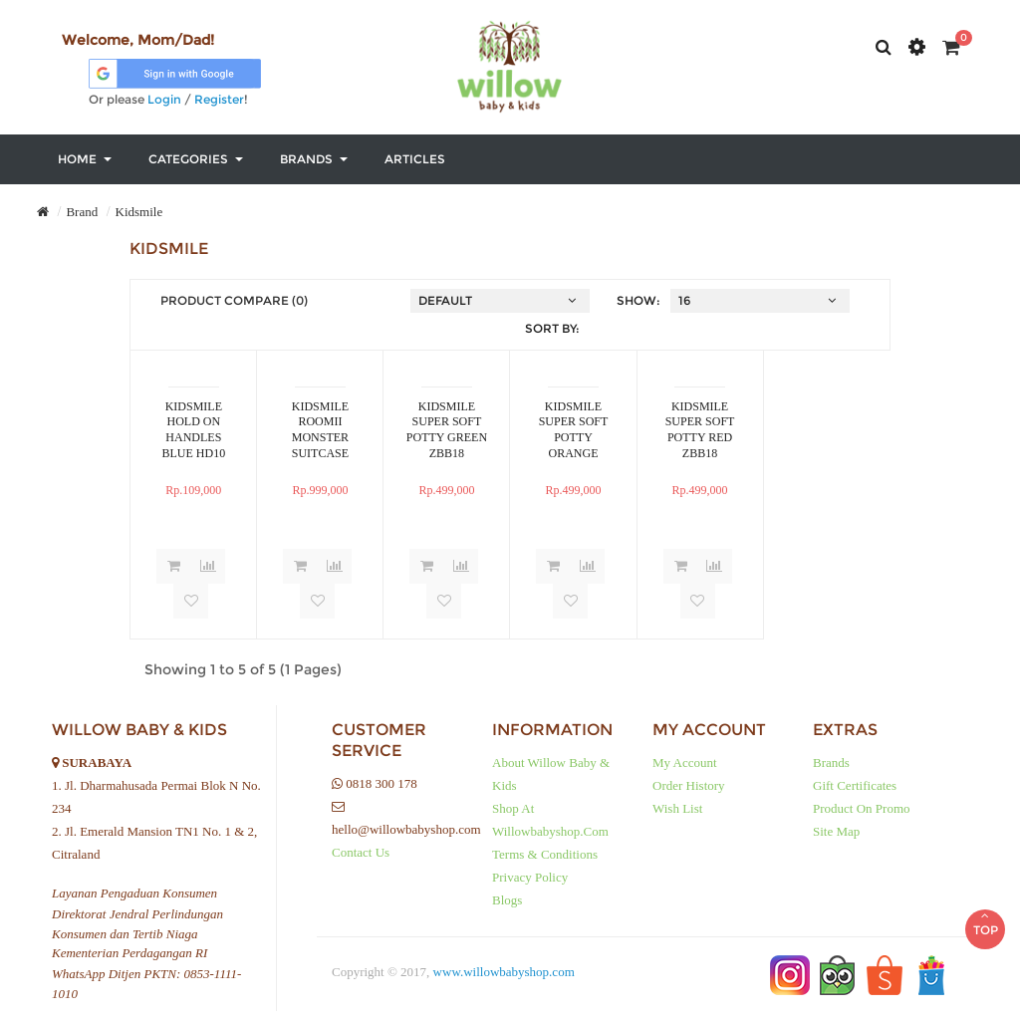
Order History (688, 785)
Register (219, 99)
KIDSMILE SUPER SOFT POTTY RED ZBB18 (700, 429)
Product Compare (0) (234, 300)
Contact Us (360, 852)
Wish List (677, 808)
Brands (831, 762)
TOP (985, 912)
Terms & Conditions (545, 854)
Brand (82, 211)
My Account (684, 762)
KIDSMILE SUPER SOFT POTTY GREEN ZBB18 (446, 429)
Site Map (836, 831)
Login (164, 99)
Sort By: (552, 328)
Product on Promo (861, 808)
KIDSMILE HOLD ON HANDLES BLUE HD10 (194, 429)
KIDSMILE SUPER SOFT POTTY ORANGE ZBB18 (574, 429)
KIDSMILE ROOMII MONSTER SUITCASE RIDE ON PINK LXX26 (320, 429)
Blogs (507, 899)
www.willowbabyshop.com (504, 971)
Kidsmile (139, 211)
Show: (638, 300)
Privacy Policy (530, 877)
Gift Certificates (854, 785)
